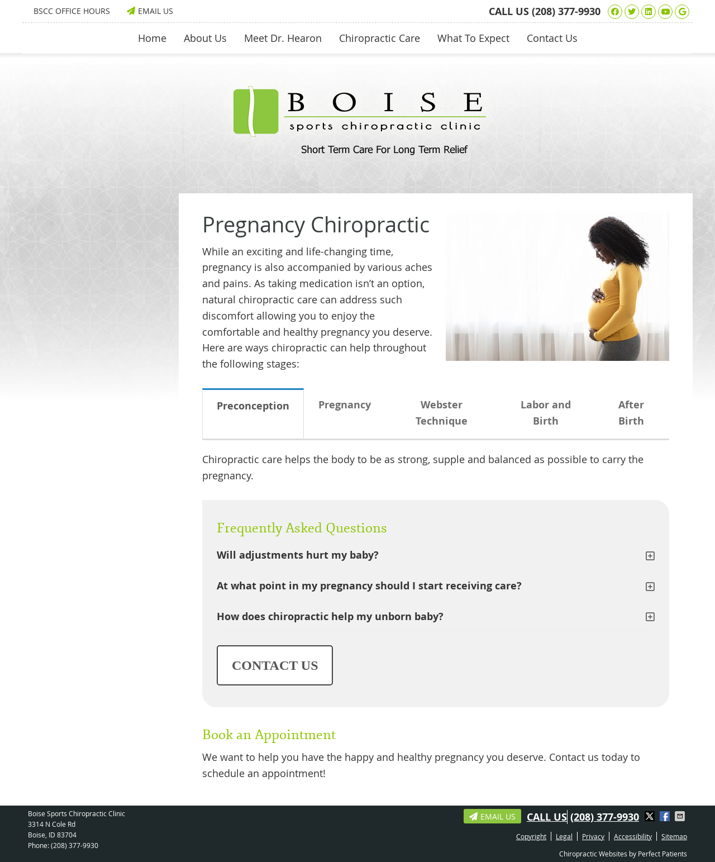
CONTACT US (275, 665)
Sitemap (674, 836)
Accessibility (633, 836)
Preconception (253, 406)
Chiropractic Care (379, 38)
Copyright (531, 836)
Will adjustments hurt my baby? (298, 555)
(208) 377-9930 (566, 11)
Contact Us (552, 38)
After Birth (631, 413)
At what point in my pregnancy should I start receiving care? (369, 586)
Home (152, 38)
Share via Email (681, 816)
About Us (205, 38)
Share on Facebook (666, 816)
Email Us (150, 11)
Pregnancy (344, 405)
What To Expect (473, 38)
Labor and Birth (546, 413)
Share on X (651, 816)
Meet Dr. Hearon (283, 38)
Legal (564, 836)
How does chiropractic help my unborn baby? (330, 616)
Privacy (593, 836)
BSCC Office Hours (72, 11)
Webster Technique (442, 413)
